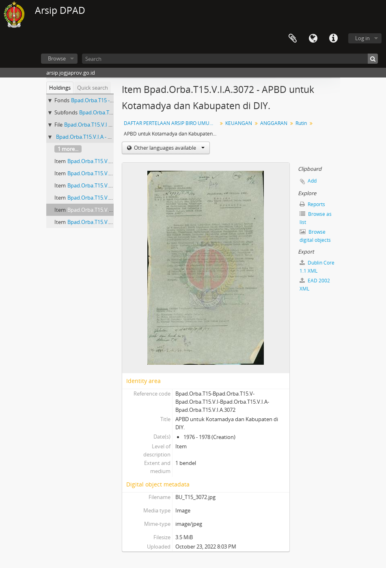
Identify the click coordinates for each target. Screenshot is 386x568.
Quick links (333, 38)
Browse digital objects (315, 235)
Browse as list (316, 218)
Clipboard (292, 38)
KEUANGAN (238, 123)
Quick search (92, 87)
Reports (312, 204)
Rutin (301, 123)
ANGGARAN (273, 123)
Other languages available (169, 147)
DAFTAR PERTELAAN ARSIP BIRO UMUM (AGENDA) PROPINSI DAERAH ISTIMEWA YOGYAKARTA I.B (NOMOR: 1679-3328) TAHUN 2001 (171, 123)
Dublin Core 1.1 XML (317, 266)
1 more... (68, 149)
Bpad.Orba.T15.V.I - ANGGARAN (102, 124)
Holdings (60, 87)
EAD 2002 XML (315, 284)
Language (313, 38)
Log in (362, 38)
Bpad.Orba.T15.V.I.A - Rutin (88, 136)
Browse (57, 58)
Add (312, 180)
